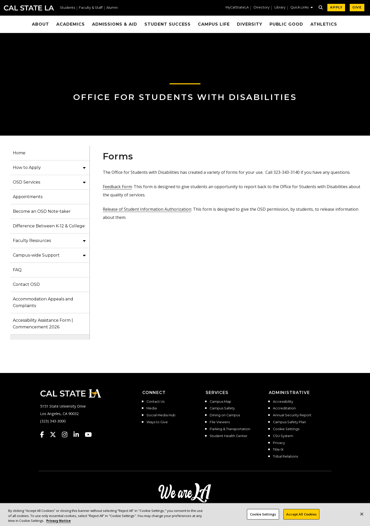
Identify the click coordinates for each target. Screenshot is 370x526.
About (40, 24)
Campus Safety (222, 408)
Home (19, 152)
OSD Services (26, 182)
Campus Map (220, 401)
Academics (70, 24)
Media (151, 408)
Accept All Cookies (301, 518)
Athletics (323, 24)
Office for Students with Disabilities (185, 97)
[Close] (361, 518)
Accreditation (284, 408)
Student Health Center (228, 436)
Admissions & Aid (114, 24)
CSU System (283, 436)
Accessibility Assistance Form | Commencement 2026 (43, 323)
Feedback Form (117, 186)
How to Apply (27, 167)
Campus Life (214, 24)
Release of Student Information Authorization (147, 209)
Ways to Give (157, 422)
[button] (301, 8)
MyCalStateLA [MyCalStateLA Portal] (237, 7)
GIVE (357, 7)
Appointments (27, 196)
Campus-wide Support (36, 255)
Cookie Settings (286, 429)
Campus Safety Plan (289, 422)
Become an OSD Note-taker (42, 211)
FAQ (17, 269)
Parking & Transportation (230, 429)
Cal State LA (29, 8)
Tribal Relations (285, 456)
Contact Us (155, 401)
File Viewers (220, 422)
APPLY (336, 7)
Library (279, 7)
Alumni (112, 7)
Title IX (278, 449)
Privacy (279, 443)
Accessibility (283, 401)
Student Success (167, 24)
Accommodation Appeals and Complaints (43, 302)
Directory (262, 7)
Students (67, 7)
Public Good (286, 24)
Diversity (249, 24)
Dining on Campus (225, 415)
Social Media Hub (160, 415)
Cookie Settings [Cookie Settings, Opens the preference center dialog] (263, 518)
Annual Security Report (292, 415)
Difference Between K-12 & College (49, 226)
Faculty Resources (32, 240)
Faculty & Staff (91, 7)
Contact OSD (26, 284)
